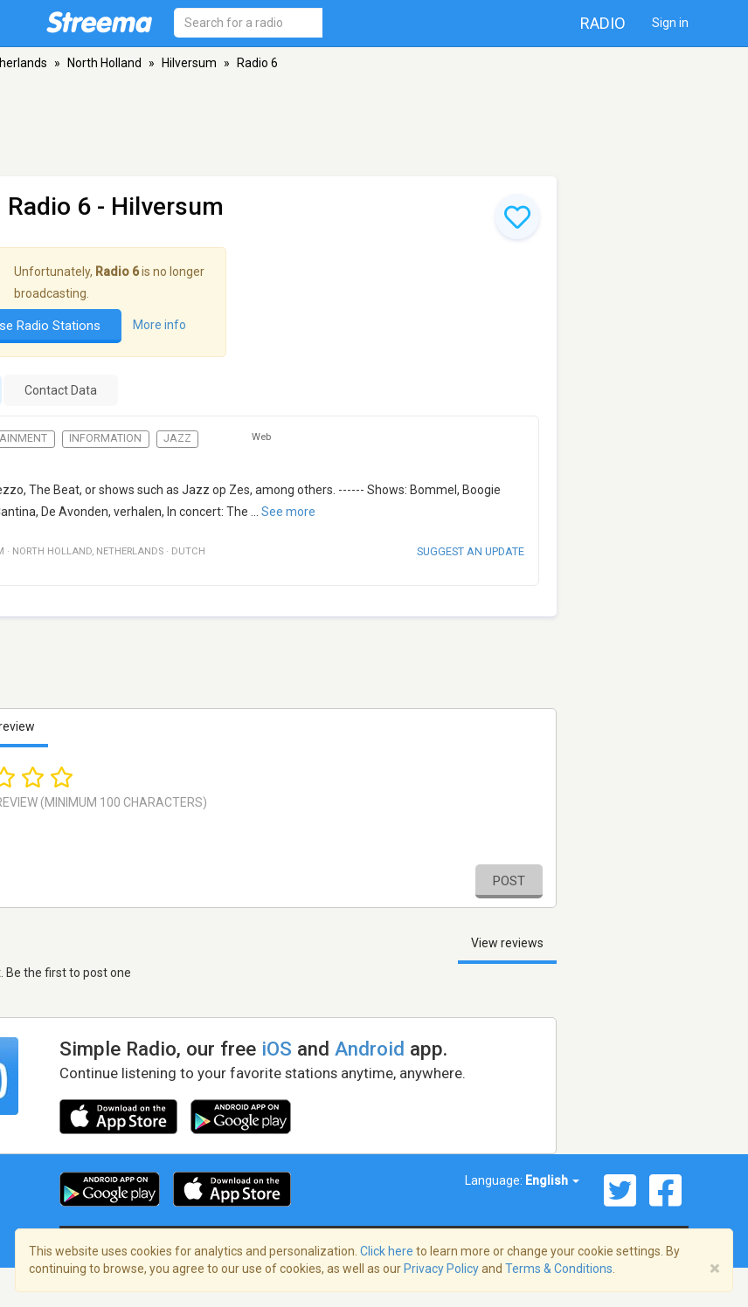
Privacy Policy (441, 1269)
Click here (386, 1251)
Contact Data (60, 390)
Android (370, 1048)
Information (105, 438)
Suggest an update (470, 551)
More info (159, 325)
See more (288, 512)
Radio (603, 23)
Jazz (177, 438)
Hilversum (189, 63)
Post (509, 881)
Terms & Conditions (559, 1269)
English (552, 1180)
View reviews (507, 943)
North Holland (104, 63)
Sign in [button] (670, 23)
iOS (276, 1048)
